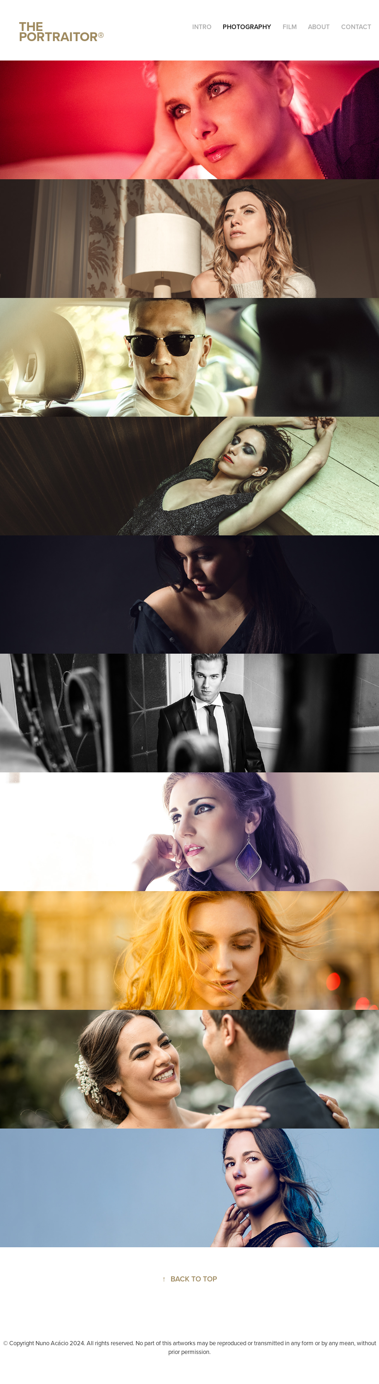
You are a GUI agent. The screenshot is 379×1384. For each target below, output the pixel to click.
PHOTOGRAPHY (247, 26)
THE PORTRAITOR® (61, 31)
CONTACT (356, 26)
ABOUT (319, 26)
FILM (290, 26)
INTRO (202, 26)
